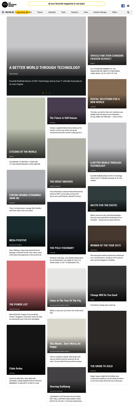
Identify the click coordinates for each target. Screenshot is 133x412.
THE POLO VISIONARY (62, 248)
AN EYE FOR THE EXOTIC (103, 205)
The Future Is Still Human (63, 117)
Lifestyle (52, 12)
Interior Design (100, 12)
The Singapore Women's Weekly (60, 305)
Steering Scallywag (60, 386)
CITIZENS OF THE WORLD (23, 151)
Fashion (74, 12)
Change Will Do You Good (103, 295)
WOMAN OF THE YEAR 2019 (105, 245)
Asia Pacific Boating (15, 245)
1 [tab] (43, 93)
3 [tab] (49, 93)
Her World (93, 250)
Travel (39, 12)
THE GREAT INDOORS (61, 181)
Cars (86, 12)
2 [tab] (46, 93)
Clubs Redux (15, 368)
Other (114, 12)
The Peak (13, 74)
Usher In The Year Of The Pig (65, 300)
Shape (92, 299)
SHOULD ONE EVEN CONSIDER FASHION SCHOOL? (106, 57)
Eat (30, 12)
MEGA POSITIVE (18, 240)
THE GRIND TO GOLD (101, 366)
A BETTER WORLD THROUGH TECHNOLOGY (44, 67)
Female (92, 63)
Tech (63, 12)
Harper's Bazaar (55, 186)
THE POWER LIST (18, 304)
